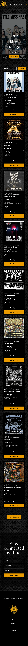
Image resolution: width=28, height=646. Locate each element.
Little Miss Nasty (14, 41)
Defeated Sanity (9, 196)
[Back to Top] (14, 643)
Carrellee (7, 439)
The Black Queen (10, 295)
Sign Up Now (14, 575)
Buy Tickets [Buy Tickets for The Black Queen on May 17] (14, 312)
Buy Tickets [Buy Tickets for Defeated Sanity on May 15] (14, 216)
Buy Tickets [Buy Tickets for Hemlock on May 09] (14, 165)
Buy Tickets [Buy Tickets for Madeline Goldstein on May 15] (14, 264)
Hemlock (7, 145)
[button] (24, 37)
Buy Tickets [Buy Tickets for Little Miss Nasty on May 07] (14, 56)
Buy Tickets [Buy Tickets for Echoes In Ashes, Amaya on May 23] (14, 505)
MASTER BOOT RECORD (12, 391)
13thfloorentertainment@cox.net (14, 598)
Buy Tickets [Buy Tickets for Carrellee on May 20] (14, 456)
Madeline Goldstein (10, 247)
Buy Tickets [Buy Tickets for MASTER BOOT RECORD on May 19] (14, 408)
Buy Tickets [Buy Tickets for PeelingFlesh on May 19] (14, 360)
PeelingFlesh (8, 343)
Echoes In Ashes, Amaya (12, 487)
